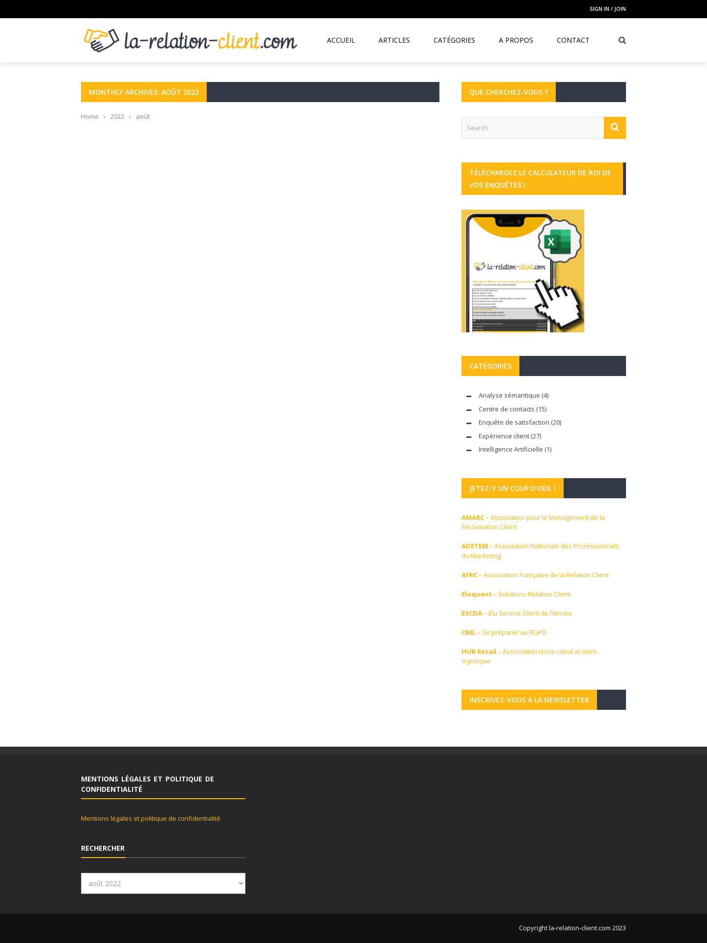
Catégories (454, 40)
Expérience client (504, 435)
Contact (573, 40)
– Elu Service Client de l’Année (517, 613)
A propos (516, 40)
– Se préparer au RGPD (504, 632)
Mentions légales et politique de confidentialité (150, 818)
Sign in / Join (608, 8)
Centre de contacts (507, 408)
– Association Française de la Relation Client (535, 574)
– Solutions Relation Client (516, 594)
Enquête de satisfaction (514, 422)
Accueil (341, 40)
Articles (394, 40)
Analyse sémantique (509, 395)
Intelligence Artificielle (511, 449)
